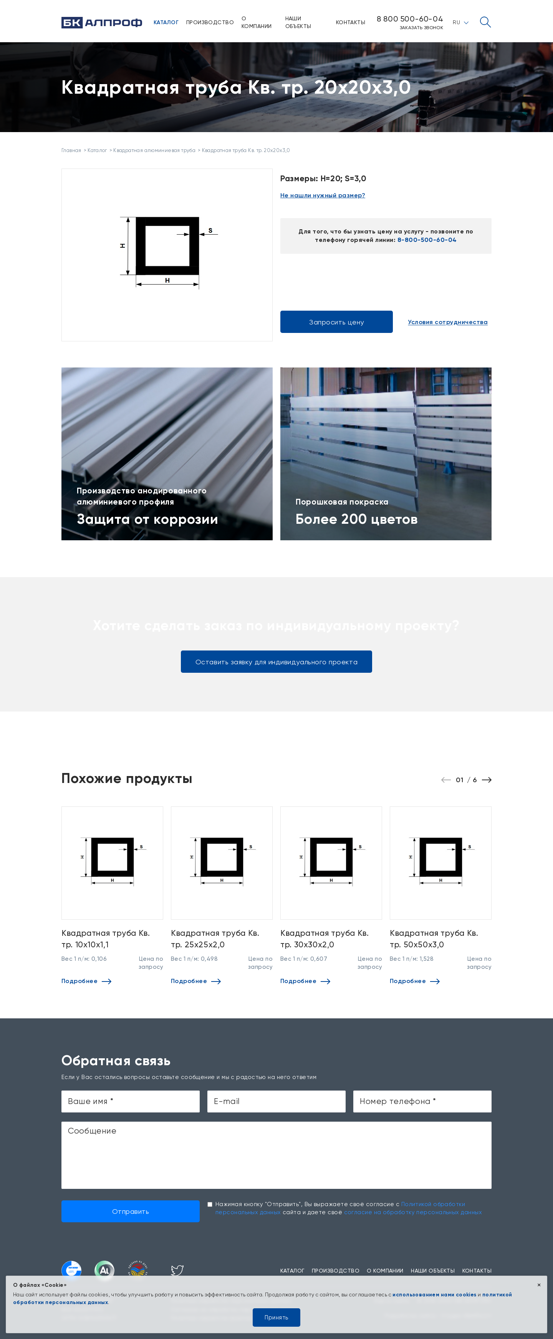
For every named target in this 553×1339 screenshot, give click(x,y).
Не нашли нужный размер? (322, 195)
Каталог (166, 22)
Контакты (350, 22)
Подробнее (86, 981)
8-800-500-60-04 (427, 239)
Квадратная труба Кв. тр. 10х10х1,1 (105, 938)
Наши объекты (298, 22)
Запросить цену (336, 322)
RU (461, 22)
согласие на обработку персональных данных (413, 1212)
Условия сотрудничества (448, 322)
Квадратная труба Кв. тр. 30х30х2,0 (324, 938)
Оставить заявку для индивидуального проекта (276, 662)
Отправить (130, 1211)
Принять (276, 1317)
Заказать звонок (421, 27)
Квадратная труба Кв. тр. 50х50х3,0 (434, 938)
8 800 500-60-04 (410, 18)
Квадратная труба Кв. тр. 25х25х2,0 (215, 938)
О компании (257, 22)
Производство (210, 22)
